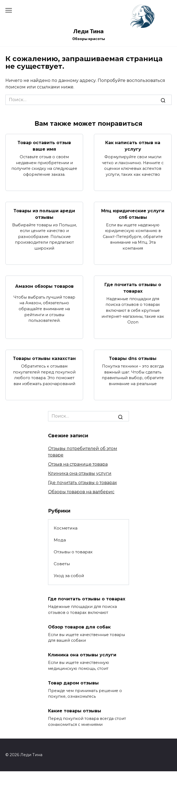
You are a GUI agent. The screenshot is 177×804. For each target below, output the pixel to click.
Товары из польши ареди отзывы (44, 214)
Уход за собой (69, 575)
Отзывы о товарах (73, 551)
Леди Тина (88, 31)
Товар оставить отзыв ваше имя (44, 146)
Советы (62, 563)
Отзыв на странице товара (78, 464)
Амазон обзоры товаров (44, 286)
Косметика (65, 528)
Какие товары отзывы (74, 710)
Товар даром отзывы (73, 682)
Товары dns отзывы (132, 358)
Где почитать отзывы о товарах (132, 287)
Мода (60, 539)
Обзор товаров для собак (79, 626)
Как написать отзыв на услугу (132, 146)
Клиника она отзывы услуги (79, 473)
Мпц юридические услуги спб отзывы (132, 214)
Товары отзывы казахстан (44, 358)
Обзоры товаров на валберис (81, 491)
